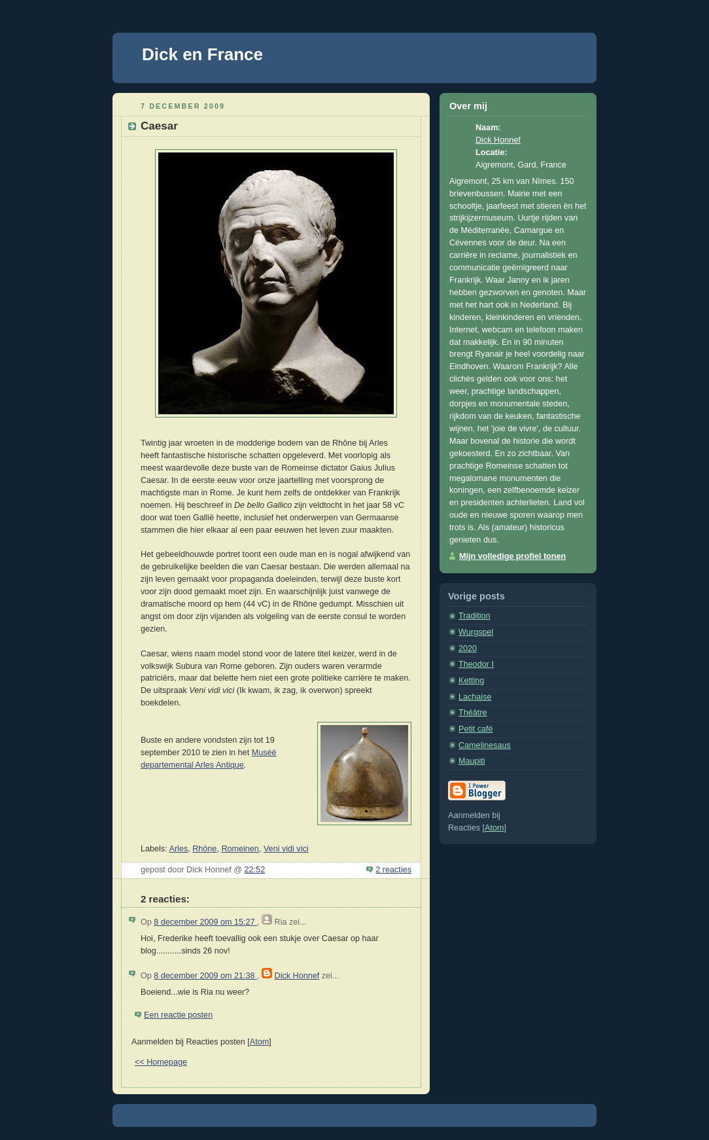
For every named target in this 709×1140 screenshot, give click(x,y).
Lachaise (474, 697)
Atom (259, 1041)
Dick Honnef (297, 975)
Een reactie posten (178, 1015)
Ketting (471, 680)
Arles (178, 848)
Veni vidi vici (286, 848)
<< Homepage (161, 1062)
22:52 (255, 869)
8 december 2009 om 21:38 (205, 975)
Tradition (474, 615)
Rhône (204, 848)
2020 (467, 648)
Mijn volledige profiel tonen (512, 556)
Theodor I (476, 664)
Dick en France (202, 54)
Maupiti (471, 761)
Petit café (475, 729)
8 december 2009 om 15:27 (205, 922)
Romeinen (239, 848)
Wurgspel (475, 632)
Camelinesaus (484, 745)
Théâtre (472, 712)
